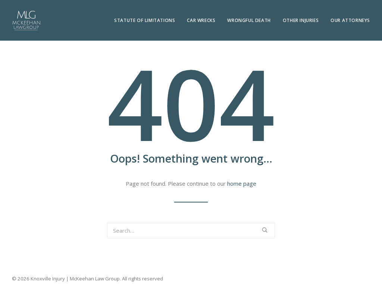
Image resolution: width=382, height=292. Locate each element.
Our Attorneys (350, 20)
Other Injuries (301, 20)
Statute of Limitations (144, 20)
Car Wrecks (201, 20)
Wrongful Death (248, 20)
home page (241, 183)
